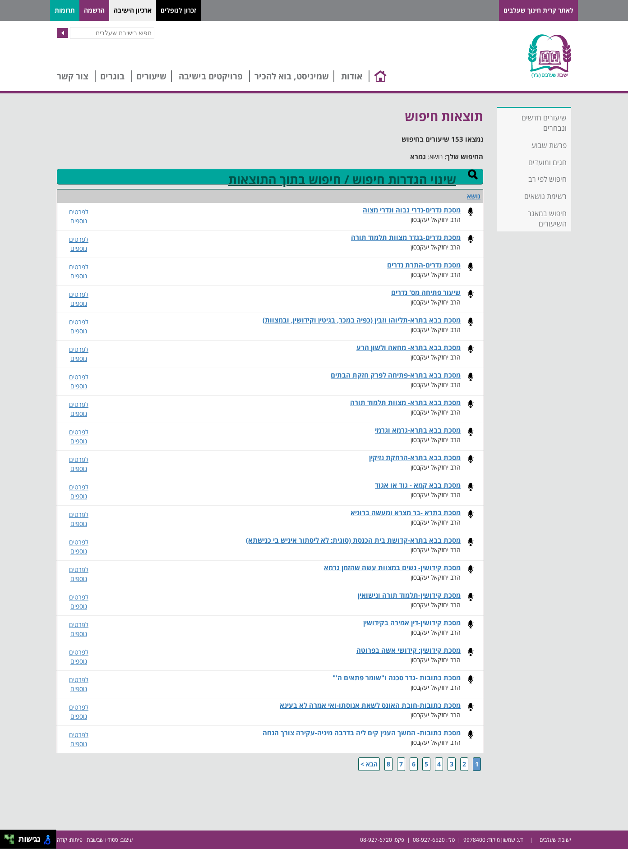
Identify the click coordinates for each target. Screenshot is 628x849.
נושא (473, 196)
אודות (351, 76)
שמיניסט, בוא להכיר (291, 76)
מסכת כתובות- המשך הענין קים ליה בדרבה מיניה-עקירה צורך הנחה (362, 733)
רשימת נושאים (545, 196)
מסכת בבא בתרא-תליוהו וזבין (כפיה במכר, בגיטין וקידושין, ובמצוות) (362, 320)
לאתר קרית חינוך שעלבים (538, 10)
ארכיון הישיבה (133, 10)
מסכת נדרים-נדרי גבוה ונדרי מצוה (412, 210)
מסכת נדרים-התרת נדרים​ (424, 265)
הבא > (369, 764)
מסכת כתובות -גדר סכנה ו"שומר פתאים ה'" (396, 678)
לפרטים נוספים (78, 216)
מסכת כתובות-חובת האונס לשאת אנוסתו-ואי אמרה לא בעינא (370, 705)
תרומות (65, 10)
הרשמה (94, 10)
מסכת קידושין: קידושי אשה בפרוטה (408, 650)
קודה (62, 840)
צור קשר (72, 76)
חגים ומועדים (547, 162)
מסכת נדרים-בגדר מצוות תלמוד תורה (406, 237)
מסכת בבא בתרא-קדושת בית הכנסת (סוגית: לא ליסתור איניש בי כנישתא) (353, 540)
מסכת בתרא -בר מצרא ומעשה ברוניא (406, 512)
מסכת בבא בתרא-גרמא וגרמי (418, 430)
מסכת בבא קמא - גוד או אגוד (418, 485)
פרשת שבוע (549, 145)
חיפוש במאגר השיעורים (547, 218)
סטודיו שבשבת (102, 840)
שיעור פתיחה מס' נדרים (426, 292)
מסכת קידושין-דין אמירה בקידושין (412, 623)
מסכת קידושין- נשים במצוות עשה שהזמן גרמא (392, 567)
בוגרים (112, 76)
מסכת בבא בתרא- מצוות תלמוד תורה (405, 402)
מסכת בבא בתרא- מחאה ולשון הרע (408, 347)
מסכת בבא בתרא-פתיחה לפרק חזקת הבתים (396, 375)
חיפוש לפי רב (547, 179)
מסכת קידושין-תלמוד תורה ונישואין (409, 595)
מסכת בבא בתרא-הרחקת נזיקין (415, 457)
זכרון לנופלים (178, 10)
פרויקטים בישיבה (211, 76)
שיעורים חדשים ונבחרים (544, 123)
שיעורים (151, 76)
